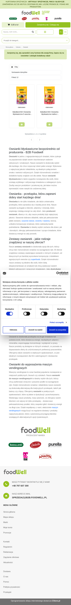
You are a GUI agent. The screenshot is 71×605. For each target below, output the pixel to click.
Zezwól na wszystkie (57, 330)
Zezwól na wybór (36, 330)
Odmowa (13, 330)
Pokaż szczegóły (57, 322)
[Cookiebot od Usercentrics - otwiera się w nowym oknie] (58, 273)
